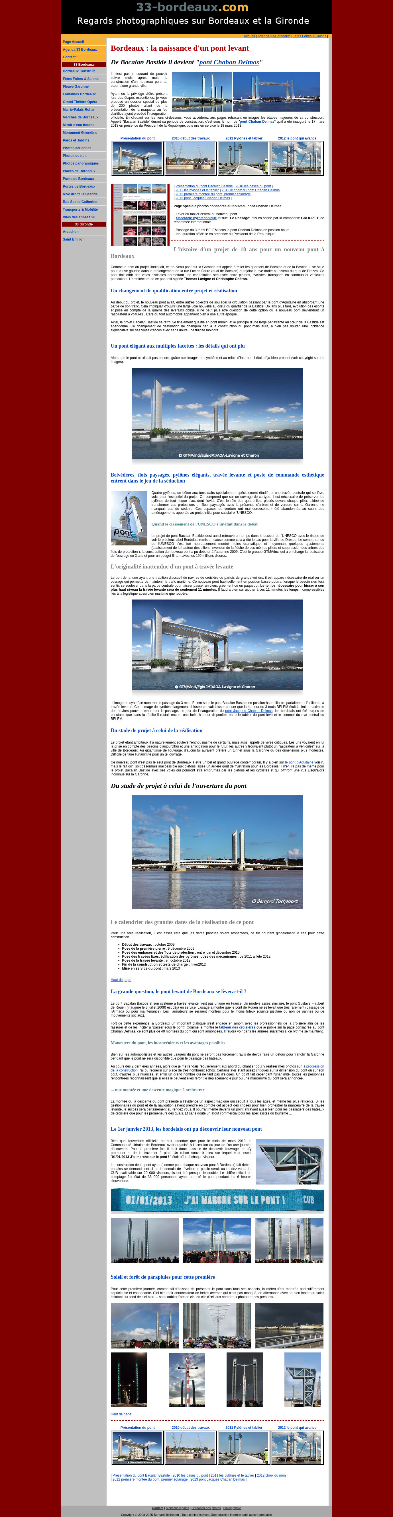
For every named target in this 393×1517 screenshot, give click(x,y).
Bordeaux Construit (79, 71)
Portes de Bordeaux (79, 186)
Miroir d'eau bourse (79, 125)
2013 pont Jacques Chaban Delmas (203, 198)
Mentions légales (177, 1508)
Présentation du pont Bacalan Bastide (204, 186)
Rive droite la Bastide (80, 194)
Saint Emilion (74, 239)
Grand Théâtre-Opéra (80, 102)
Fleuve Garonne (76, 87)
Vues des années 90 (79, 217)
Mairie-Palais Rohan (79, 110)
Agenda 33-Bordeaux (273, 36)
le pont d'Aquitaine (299, 762)
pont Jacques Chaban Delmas (248, 711)
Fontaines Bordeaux (79, 94)
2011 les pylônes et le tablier (197, 190)
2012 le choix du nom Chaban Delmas (251, 190)
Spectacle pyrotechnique (196, 218)
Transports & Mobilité (80, 210)
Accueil (249, 36)
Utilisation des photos (206, 1508)
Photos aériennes (77, 148)
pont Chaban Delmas (229, 62)
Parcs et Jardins (76, 140)
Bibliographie (232, 1508)
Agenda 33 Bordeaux (80, 50)
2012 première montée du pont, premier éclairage (213, 194)
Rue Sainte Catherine (80, 202)
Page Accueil (73, 42)
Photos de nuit (75, 156)
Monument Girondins (80, 133)
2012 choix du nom (271, 1475)
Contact (69, 57)
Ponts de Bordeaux (78, 179)
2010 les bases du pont (253, 186)
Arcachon (71, 232)
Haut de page (121, 980)
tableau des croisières (237, 1027)
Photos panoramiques (81, 163)
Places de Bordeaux (79, 171)
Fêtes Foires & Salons (309, 36)
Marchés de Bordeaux (81, 117)
